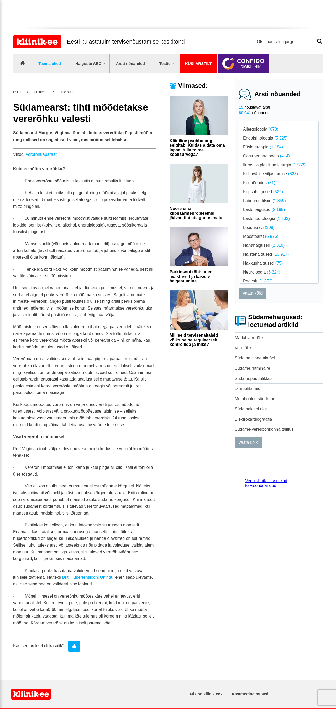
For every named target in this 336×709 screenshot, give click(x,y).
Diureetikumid (247, 388)
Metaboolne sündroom (255, 399)
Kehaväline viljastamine (270, 174)
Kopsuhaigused (263, 191)
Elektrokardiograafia (253, 419)
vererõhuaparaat (41, 154)
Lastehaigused (264, 209)
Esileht (18, 92)
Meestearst (260, 236)
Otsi (319, 41)
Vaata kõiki (253, 293)
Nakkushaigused (263, 263)
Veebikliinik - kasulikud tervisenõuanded (266, 483)
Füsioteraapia (263, 147)
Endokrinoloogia (265, 138)
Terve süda (66, 92)
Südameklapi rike (251, 409)
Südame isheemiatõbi (255, 358)
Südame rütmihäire (252, 368)
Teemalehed (49, 63)
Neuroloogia (261, 272)
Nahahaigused (264, 245)
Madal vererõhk (249, 338)
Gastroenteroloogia (266, 156)
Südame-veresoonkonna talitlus (264, 429)
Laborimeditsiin (264, 200)
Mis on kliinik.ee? (206, 694)
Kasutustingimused (250, 694)
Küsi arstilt (198, 63)
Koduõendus (259, 183)
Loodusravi (259, 227)
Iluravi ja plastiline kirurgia (274, 165)
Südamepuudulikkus (253, 378)
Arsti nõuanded (130, 63)
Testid (165, 63)
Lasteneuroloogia (266, 218)
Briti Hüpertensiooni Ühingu (87, 577)
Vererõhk (243, 348)
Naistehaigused (266, 254)
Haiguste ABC (88, 63)
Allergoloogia (260, 129)
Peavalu (258, 281)
